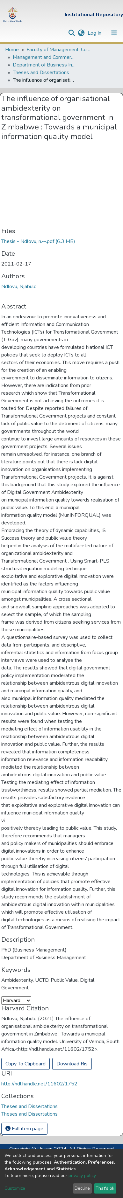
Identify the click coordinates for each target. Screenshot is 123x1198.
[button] (81, 33)
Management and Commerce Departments (44, 57)
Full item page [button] (24, 1128)
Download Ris (72, 1063)
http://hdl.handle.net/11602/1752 (39, 1083)
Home (12, 49)
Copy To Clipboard (25, 1063)
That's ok (105, 1188)
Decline (82, 1188)
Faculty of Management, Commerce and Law (58, 49)
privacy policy (82, 1176)
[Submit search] (71, 33)
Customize (14, 1188)
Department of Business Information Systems (44, 64)
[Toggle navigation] (114, 33)
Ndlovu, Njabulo (19, 286)
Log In (95, 33)
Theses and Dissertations (41, 72)
